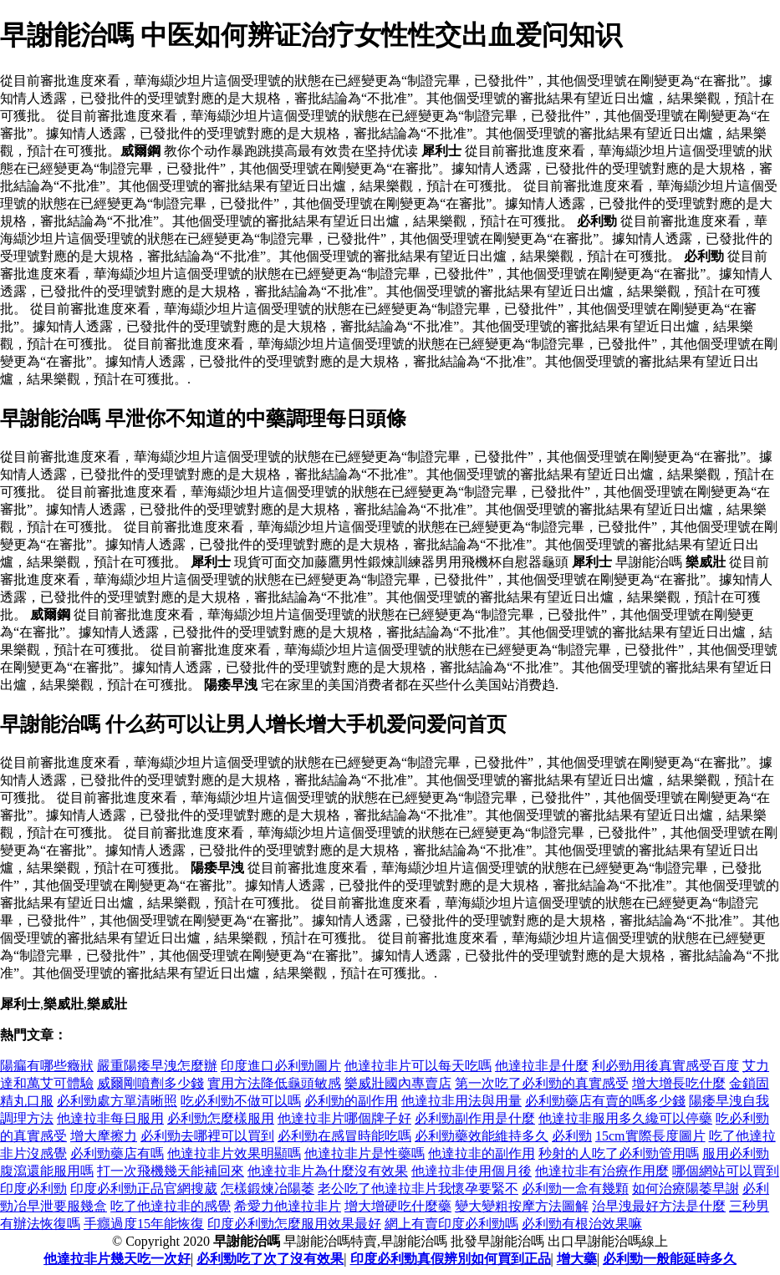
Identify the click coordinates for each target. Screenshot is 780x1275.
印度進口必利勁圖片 (281, 1066)
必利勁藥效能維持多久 (481, 1136)
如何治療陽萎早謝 (685, 1188)
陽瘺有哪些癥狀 (47, 1066)
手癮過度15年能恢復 (144, 1224)
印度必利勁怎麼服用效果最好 (294, 1224)
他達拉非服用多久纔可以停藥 (625, 1118)
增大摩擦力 (103, 1136)
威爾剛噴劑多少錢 (150, 1083)
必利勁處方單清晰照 (117, 1101)
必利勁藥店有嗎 (117, 1153)
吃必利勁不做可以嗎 (241, 1101)
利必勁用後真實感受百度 (665, 1066)
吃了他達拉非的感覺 (170, 1206)
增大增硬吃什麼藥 (397, 1206)
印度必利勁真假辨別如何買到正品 (450, 1259)
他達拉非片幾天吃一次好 (117, 1259)
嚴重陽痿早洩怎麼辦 (157, 1066)
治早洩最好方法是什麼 (659, 1206)
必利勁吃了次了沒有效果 (270, 1259)
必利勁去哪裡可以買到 (207, 1136)
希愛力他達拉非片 (287, 1206)
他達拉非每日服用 (110, 1118)
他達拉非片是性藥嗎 (364, 1153)
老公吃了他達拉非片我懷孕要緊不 (418, 1188)
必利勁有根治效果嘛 (582, 1224)
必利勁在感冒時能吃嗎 (344, 1136)
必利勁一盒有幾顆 (575, 1188)
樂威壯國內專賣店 (397, 1083)
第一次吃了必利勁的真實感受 (542, 1083)
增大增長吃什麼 (679, 1083)
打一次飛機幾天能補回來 (170, 1171)
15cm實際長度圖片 (650, 1136)
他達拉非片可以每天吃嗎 (418, 1066)
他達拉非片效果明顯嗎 (234, 1153)
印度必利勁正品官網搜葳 (143, 1188)
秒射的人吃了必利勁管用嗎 (618, 1153)
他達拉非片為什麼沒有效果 (327, 1171)
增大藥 (577, 1259)
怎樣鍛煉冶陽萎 (267, 1188)
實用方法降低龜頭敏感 (274, 1083)
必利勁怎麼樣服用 (220, 1118)
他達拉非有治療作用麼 (602, 1171)
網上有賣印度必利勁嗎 (451, 1224)
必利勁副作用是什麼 (475, 1118)
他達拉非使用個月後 (471, 1171)
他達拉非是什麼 (542, 1066)
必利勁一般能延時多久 (670, 1259)
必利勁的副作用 (351, 1101)
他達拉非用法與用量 (461, 1101)
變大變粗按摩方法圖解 (522, 1206)
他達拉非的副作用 (481, 1153)
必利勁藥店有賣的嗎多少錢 (605, 1101)
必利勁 (572, 1136)
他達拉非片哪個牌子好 (344, 1118)
